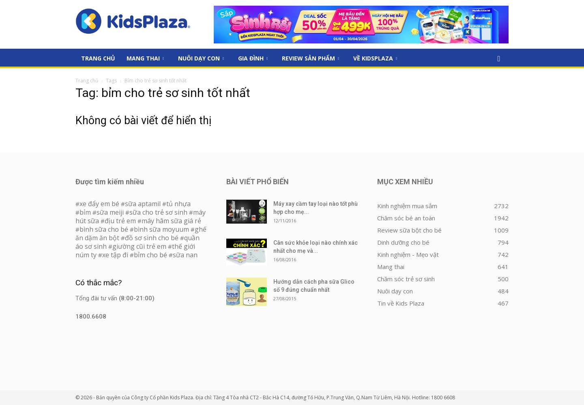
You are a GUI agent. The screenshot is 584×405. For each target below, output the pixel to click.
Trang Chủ (98, 58)
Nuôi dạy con (201, 58)
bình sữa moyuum (161, 229)
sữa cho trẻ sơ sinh (158, 212)
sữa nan (185, 254)
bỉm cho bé (150, 254)
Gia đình (253, 58)
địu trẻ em (120, 220)
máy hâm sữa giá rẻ (171, 220)
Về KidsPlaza (375, 58)
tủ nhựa (178, 203)
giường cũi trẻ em (139, 246)
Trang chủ (86, 80)
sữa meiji (110, 212)
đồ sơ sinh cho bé (151, 237)
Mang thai (145, 58)
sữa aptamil (143, 203)
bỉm (85, 212)
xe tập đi (115, 254)
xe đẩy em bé (100, 203)
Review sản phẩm (310, 58)
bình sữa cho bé (103, 229)
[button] (499, 59)
